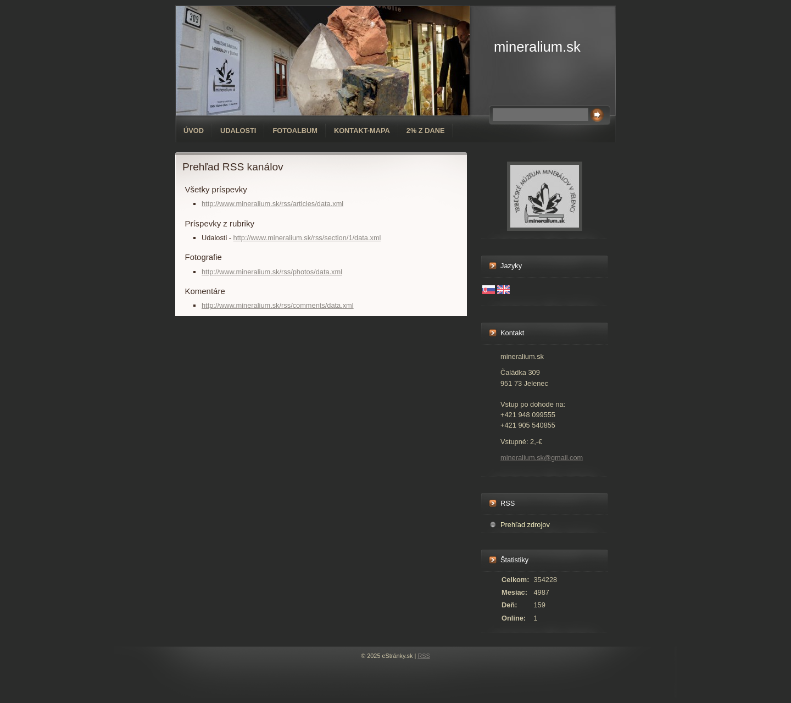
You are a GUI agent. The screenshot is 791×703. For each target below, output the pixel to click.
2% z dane (425, 130)
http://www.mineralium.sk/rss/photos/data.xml (272, 272)
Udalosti (238, 130)
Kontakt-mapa (362, 130)
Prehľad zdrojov (525, 525)
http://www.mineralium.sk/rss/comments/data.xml (278, 305)
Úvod (193, 130)
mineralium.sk (537, 46)
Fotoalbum (294, 130)
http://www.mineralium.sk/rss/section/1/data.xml (307, 238)
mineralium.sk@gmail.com (541, 457)
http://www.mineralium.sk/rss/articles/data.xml (272, 204)
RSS (423, 655)
